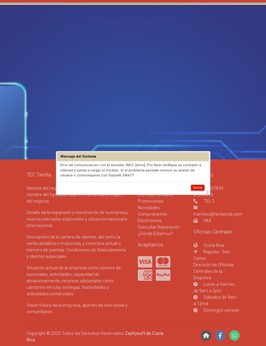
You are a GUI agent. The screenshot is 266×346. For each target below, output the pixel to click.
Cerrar (198, 188)
